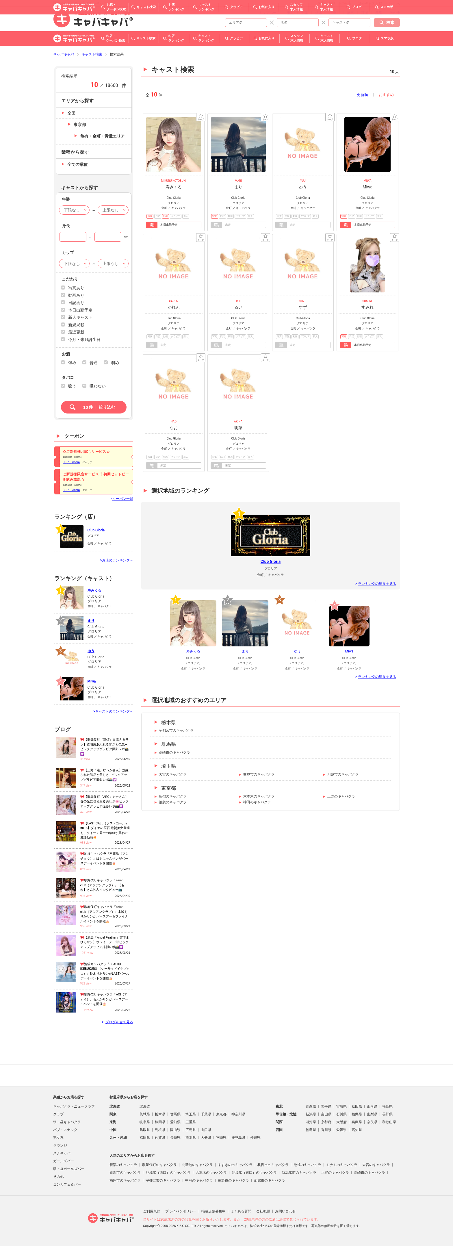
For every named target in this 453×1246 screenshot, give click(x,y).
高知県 (357, 1130)
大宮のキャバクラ (173, 774)
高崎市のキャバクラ (174, 752)
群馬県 (168, 744)
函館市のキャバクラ (269, 1180)
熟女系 (58, 1138)
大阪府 (341, 1122)
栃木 (318, 13)
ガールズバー (63, 1161)
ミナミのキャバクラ (341, 1165)
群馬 (378, 13)
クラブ (58, 1114)
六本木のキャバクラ (258, 796)
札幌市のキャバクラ (273, 1165)
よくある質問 (241, 1211)
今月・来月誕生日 (84, 339)
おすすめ (386, 94)
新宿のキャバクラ (173, 796)
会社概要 (263, 1211)
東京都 (168, 788)
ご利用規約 (151, 1211)
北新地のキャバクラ (197, 1165)
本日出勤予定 (80, 310)
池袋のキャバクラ (173, 802)
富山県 (326, 1114)
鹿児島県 (238, 1138)
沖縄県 (255, 1138)
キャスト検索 (91, 54)
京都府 (326, 1122)
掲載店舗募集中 (213, 1211)
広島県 (190, 1130)
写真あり (76, 287)
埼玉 (350, 13)
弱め (115, 362)
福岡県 (145, 1138)
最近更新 (76, 332)
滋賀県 (311, 1122)
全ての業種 (77, 164)
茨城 (364, 13)
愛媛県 (341, 1130)
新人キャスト (80, 317)
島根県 (160, 1130)
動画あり (76, 295)
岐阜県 (145, 1122)
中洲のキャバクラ (199, 1180)
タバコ (68, 377)
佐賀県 (160, 1138)
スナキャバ (61, 1153)
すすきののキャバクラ (235, 1165)
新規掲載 (76, 324)
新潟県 (311, 1114)
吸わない (98, 386)
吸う (72, 386)
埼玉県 (168, 766)
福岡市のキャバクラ (125, 1180)
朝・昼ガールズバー (68, 1169)
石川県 (341, 1114)
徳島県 (311, 1130)
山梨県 (372, 1114)
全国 (71, 113)
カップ (68, 253)
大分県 (206, 1138)
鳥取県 (145, 1130)
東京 (290, 13)
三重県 (190, 1122)
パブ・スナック (65, 1130)
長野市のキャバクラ (233, 1180)
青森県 (311, 1106)
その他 (394, 13)
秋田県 (357, 1106)
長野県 (387, 1114)
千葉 (304, 13)
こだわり (70, 279)
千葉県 (206, 1114)
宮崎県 (221, 1138)
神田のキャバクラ (257, 802)
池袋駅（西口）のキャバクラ (168, 1173)
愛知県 (175, 1122)
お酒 (66, 354)
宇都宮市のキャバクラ (176, 730)
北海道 (145, 1106)
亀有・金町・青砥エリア (102, 136)
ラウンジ (60, 1145)
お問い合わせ (285, 1211)
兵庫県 (357, 1122)
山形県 (372, 1106)
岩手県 (326, 1106)
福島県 (387, 1106)
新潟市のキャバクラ (125, 1173)
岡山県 (175, 1130)
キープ (200, 117)
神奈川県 (238, 1114)
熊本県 (190, 1138)
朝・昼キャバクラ (67, 1122)
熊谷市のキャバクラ (258, 774)
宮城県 (341, 1106)
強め (72, 362)
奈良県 (372, 1122)
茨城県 (145, 1114)
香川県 (326, 1130)
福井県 (357, 1114)
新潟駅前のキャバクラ (299, 1173)
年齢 (66, 199)
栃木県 (168, 722)
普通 (94, 362)
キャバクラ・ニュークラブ (74, 1106)
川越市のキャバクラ (343, 774)
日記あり (76, 302)
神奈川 (334, 13)
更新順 (362, 94)
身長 (66, 226)
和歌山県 (389, 1122)
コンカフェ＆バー (67, 1184)
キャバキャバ (63, 54)
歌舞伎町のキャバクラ (159, 1165)
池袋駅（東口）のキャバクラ (254, 1173)
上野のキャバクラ (341, 796)
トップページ (269, 13)
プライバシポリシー (180, 1211)
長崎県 (175, 1138)
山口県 (206, 1130)
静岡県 (160, 1122)
